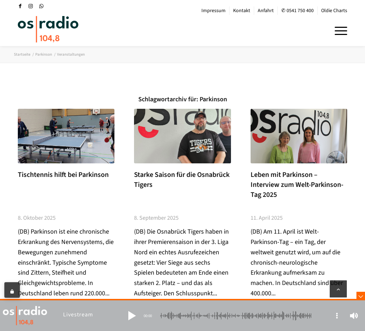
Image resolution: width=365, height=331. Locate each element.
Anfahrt (266, 10)
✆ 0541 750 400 (297, 10)
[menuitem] (214, 10)
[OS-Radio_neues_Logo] (48, 29)
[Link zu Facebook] (20, 6)
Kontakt (241, 10)
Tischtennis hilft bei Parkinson (63, 175)
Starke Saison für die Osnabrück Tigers (182, 180)
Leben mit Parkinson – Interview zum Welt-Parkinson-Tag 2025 (297, 184)
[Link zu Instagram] (30, 6)
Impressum (213, 10)
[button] (132, 315)
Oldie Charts (334, 10)
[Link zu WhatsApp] (41, 6)
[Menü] (338, 30)
